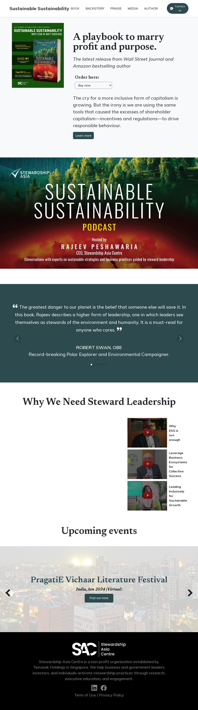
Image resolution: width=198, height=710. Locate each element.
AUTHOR (151, 8)
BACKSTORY (95, 8)
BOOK (75, 8)
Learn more (83, 135)
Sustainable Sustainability (39, 8)
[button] (180, 338)
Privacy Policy (111, 695)
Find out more (99, 598)
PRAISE (116, 8)
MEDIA (133, 8)
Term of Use (85, 695)
